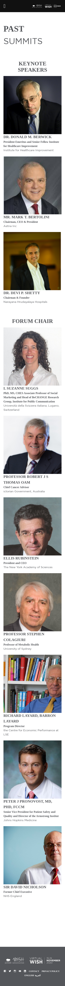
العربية (38, 975)
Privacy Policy (51, 971)
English (29, 975)
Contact (34, 971)
